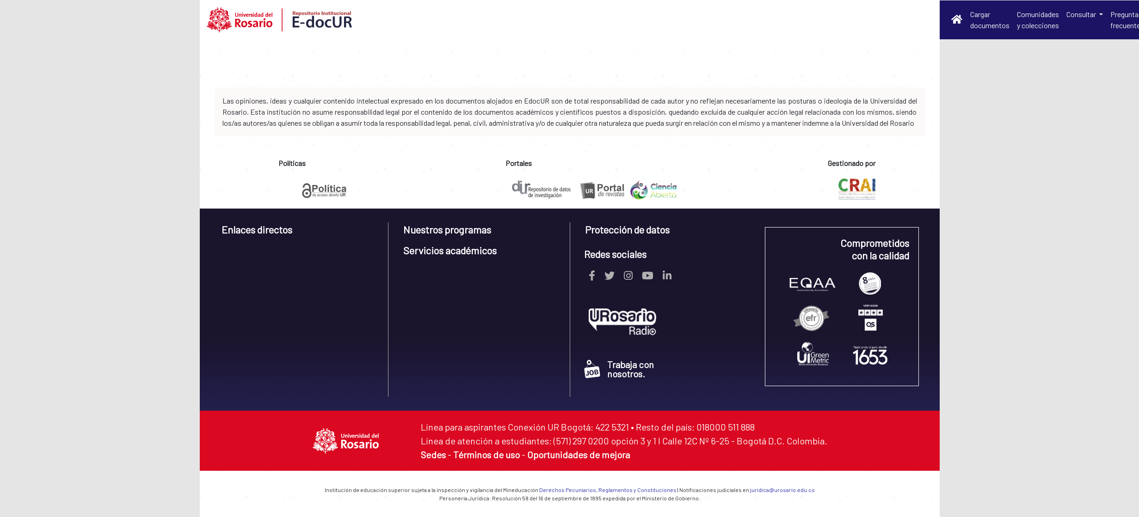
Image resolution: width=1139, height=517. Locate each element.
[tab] (297, 233)
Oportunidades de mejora (578, 454)
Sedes (433, 454)
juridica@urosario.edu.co (782, 489)
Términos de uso (486, 454)
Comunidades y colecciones (1038, 20)
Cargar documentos (990, 20)
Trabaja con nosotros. (619, 369)
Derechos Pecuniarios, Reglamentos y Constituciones (608, 489)
